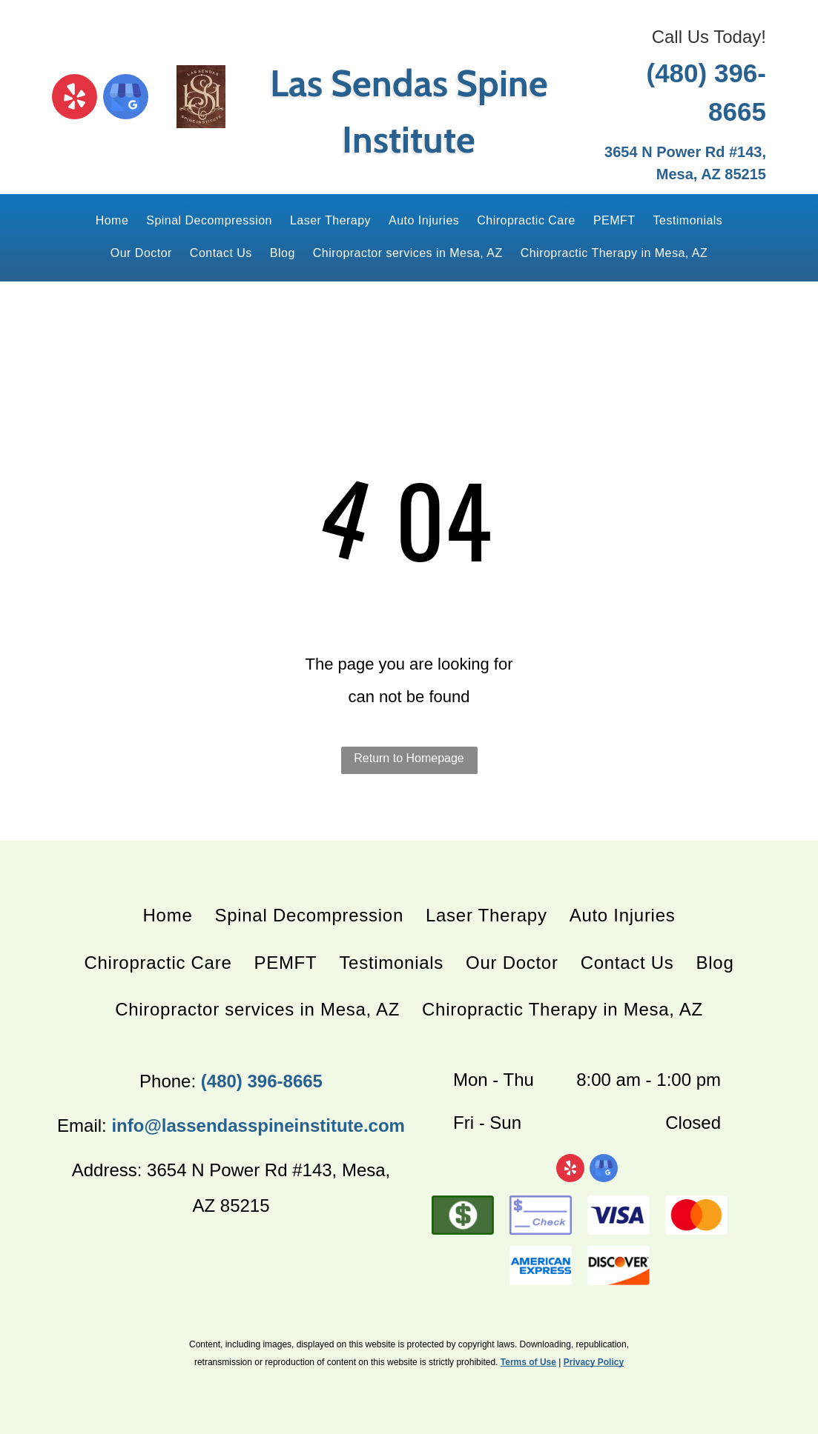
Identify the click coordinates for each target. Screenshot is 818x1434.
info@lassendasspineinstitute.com (257, 1125)
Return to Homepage (409, 758)
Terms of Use (528, 1362)
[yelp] (74, 98)
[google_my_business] (125, 98)
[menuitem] (112, 221)
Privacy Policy (594, 1362)
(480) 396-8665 (262, 1081)
